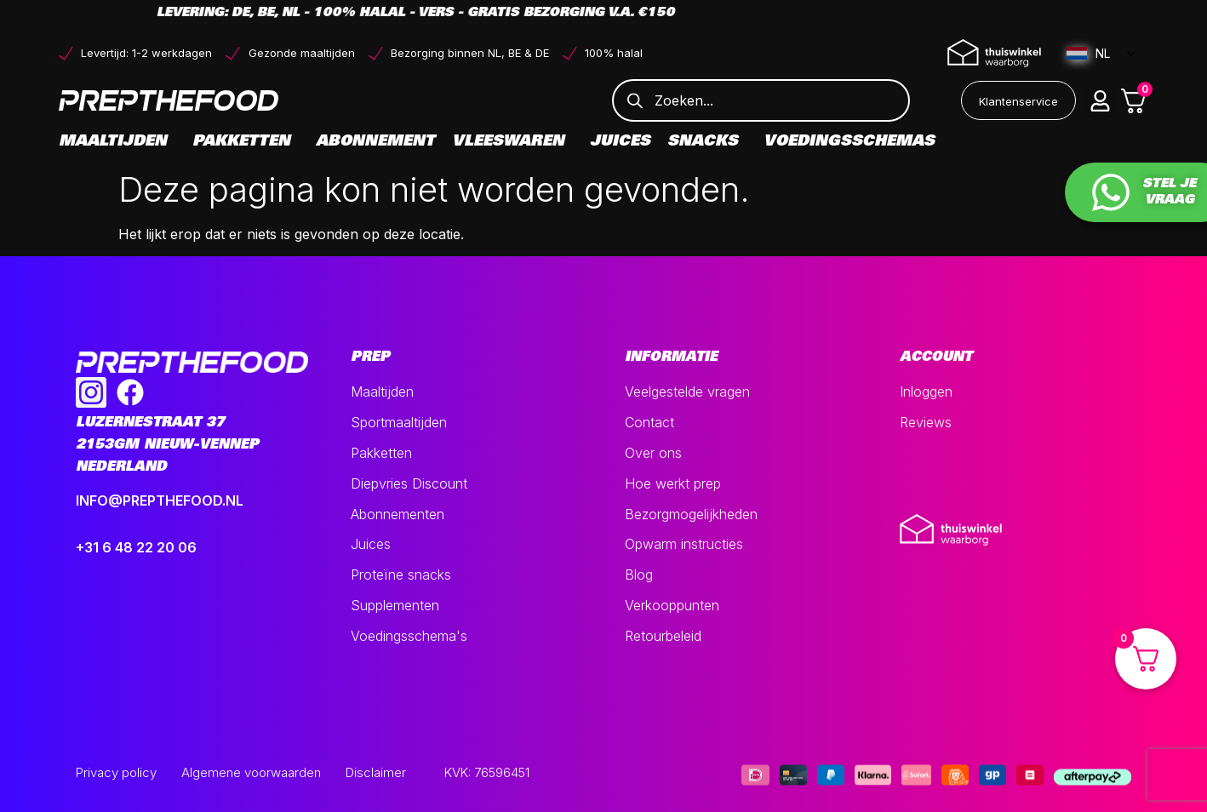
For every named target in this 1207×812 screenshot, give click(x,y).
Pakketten (245, 142)
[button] (1100, 100)
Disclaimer (376, 772)
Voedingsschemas (849, 142)
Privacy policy (116, 772)
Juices (620, 142)
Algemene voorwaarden (251, 772)
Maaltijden (117, 142)
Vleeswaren (512, 142)
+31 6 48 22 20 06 (136, 547)
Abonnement (375, 142)
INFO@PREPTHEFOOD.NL (159, 500)
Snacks (707, 142)
